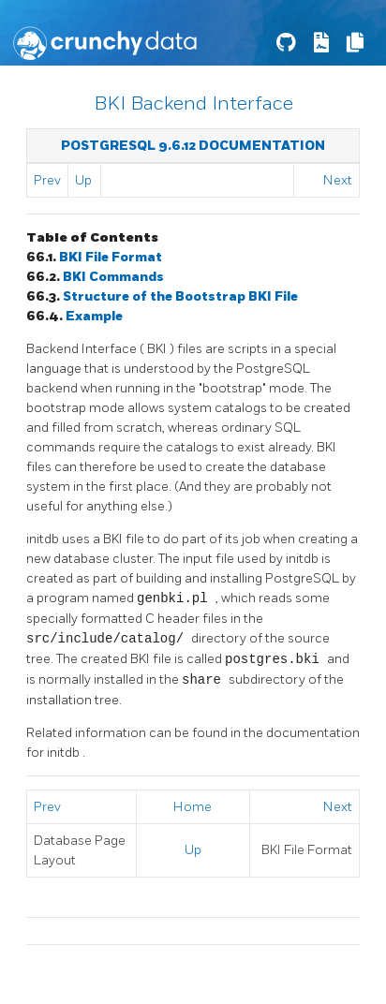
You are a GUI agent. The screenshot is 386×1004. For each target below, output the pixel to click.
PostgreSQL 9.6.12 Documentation (193, 146)
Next (337, 180)
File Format (110, 257)
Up (83, 180)
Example (94, 316)
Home (192, 807)
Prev (47, 180)
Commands (113, 277)
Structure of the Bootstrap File (180, 296)
